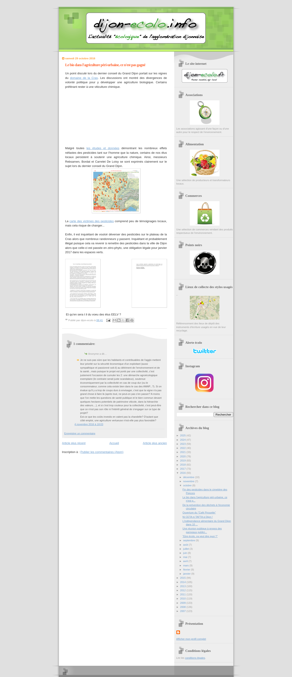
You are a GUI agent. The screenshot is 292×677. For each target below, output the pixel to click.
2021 (183, 452)
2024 (183, 439)
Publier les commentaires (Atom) (101, 452)
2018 (183, 464)
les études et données (102, 148)
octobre (187, 485)
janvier (187, 573)
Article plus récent (74, 443)
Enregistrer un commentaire (79, 433)
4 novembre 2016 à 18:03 (89, 424)
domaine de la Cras (84, 78)
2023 (183, 444)
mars (186, 565)
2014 (183, 582)
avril (185, 561)
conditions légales (195, 657)
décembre (189, 477)
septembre (189, 540)
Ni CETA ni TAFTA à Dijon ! (197, 517)
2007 (183, 611)
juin (185, 553)
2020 (183, 456)
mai (185, 557)
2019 (183, 460)
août (186, 544)
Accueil (114, 443)
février (187, 569)
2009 (183, 602)
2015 (183, 577)
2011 (183, 594)
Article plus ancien (155, 443)
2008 (183, 607)
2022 (183, 448)
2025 (183, 435)
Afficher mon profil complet (191, 639)
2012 (183, 590)
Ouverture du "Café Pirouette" (199, 512)
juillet (186, 548)
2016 (183, 472)
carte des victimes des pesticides (92, 221)
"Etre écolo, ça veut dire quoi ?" (200, 536)
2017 (183, 468)
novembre (189, 481)
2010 (183, 598)
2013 (183, 586)
